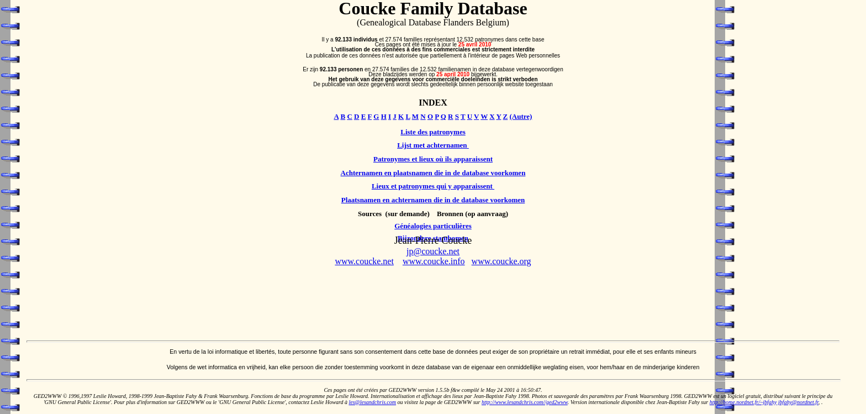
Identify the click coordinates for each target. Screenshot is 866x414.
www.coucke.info (434, 261)
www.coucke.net (364, 261)
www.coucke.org (501, 261)
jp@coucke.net (433, 251)
